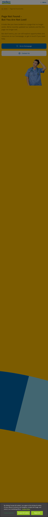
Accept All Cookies (23, 513)
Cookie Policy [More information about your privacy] (26, 509)
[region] (24, 510)
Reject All (37, 513)
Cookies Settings (9, 513)
